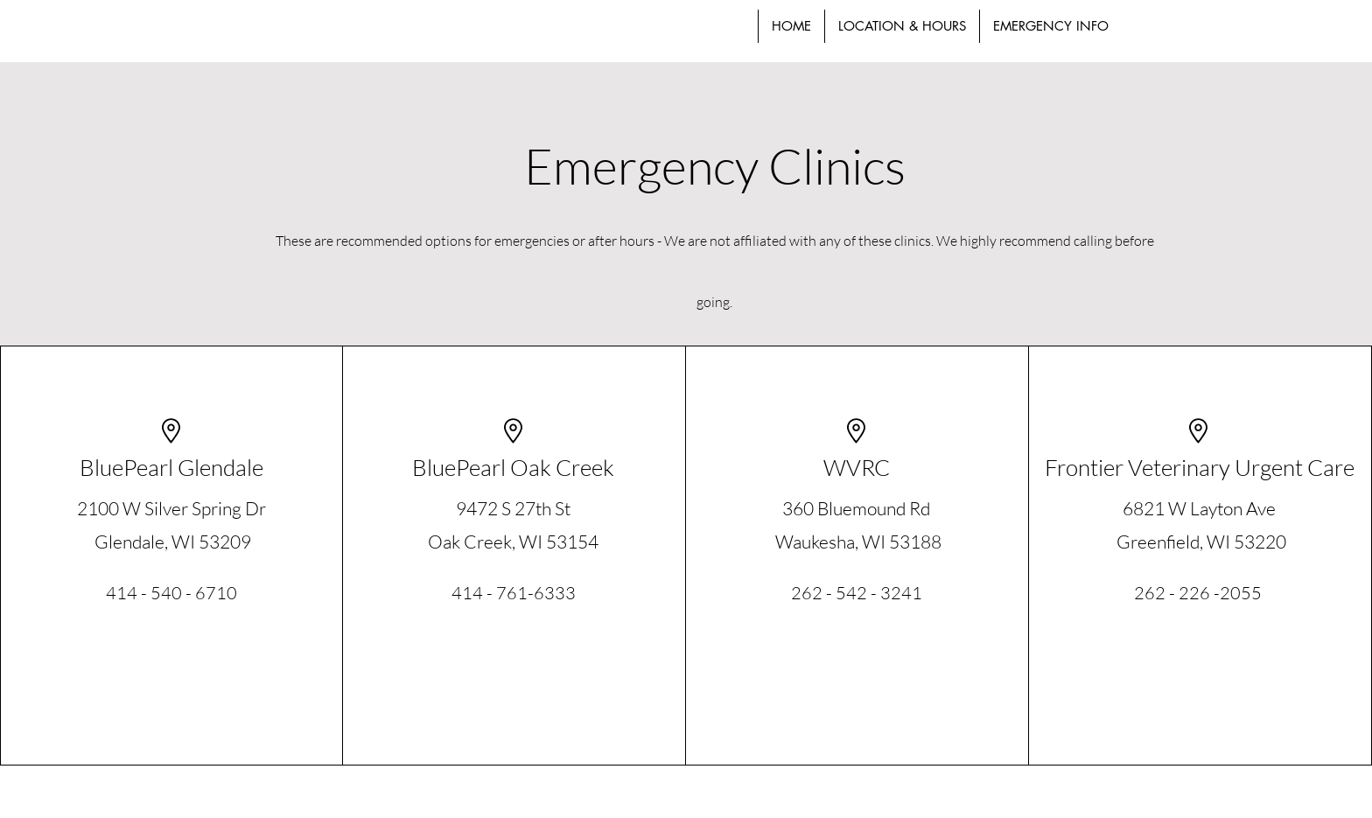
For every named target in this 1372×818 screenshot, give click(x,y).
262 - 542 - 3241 (856, 593)
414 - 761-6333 (514, 593)
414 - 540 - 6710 (171, 593)
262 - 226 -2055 (1198, 593)
